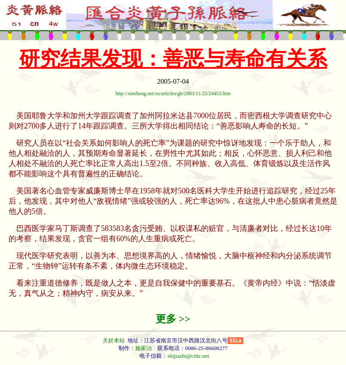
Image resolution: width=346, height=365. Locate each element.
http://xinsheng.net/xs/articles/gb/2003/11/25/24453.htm (173, 93)
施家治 (143, 348)
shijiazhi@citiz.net (188, 356)
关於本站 (114, 340)
